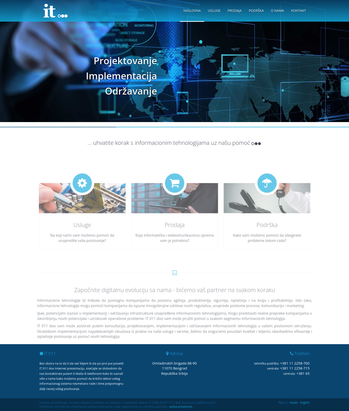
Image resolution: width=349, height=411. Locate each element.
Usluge (214, 10)
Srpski (294, 403)
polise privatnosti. (181, 407)
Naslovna (192, 10)
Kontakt (298, 10)
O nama (277, 10)
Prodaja (234, 10)
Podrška (256, 10)
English (305, 403)
